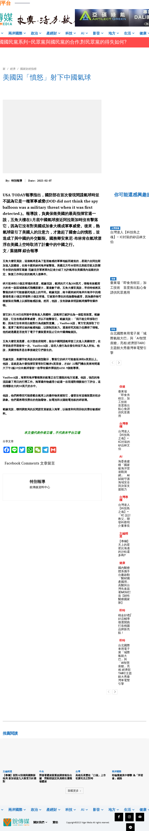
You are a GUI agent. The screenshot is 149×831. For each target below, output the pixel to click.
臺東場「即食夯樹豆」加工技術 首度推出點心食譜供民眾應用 (128, 287)
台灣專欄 (115, 228)
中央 (41, 771)
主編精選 (123, 534)
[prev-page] (112, 362)
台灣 (77, 771)
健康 (122, 563)
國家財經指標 (28, 69)
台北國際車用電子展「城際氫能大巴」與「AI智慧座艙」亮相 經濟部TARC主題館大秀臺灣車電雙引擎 (128, 343)
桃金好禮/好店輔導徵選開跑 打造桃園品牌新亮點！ (125, 624)
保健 (113, 278)
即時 (113, 329)
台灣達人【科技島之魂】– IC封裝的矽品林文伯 (128, 237)
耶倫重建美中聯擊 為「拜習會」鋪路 (127, 776)
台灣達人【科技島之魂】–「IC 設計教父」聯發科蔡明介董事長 (124, 515)
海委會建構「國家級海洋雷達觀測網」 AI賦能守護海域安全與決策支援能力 (124, 475)
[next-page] (118, 362)
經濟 (13, 69)
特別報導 (16, 180)
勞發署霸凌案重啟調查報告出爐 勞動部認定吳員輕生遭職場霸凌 (55, 778)
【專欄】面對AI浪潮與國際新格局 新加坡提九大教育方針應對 (19, 778)
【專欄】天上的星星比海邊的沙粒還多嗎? (124, 548)
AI (120, 456)
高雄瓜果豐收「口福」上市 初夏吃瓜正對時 (91, 776)
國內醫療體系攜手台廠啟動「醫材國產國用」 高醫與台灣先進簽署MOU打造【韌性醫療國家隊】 (125, 585)
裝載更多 (74, 790)
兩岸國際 (116, 771)
